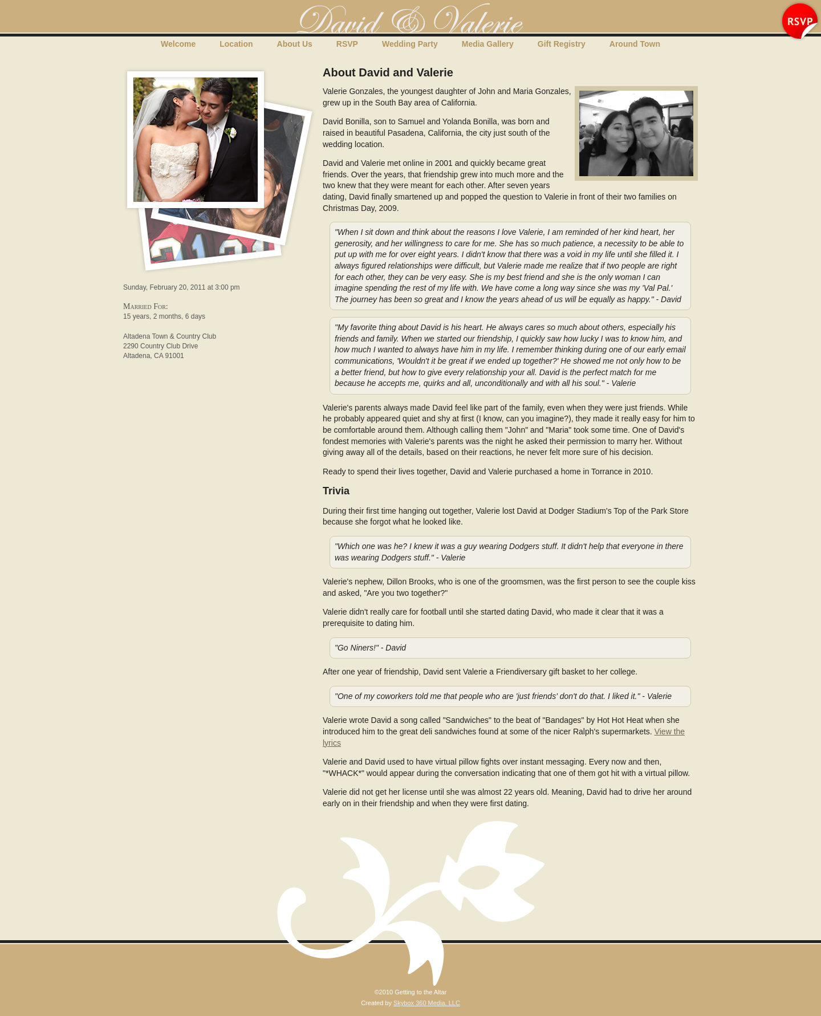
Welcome (178, 43)
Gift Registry (562, 43)
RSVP (347, 43)
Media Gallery (488, 43)
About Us (294, 43)
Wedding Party (410, 43)
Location (236, 43)
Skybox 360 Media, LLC (426, 1002)
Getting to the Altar (410, 19)
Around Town (634, 43)
